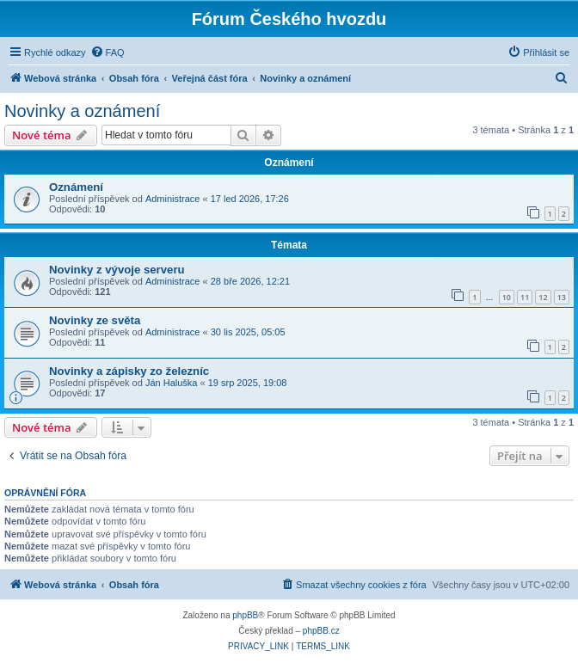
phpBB (245, 615)
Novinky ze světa (94, 320)
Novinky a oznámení (82, 110)
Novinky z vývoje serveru (117, 269)
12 (542, 297)
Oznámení (76, 187)
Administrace (172, 198)
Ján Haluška (171, 383)
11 (524, 297)
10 (506, 297)
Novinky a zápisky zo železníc (129, 371)
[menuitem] (107, 52)
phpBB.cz (321, 630)
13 (561, 297)
